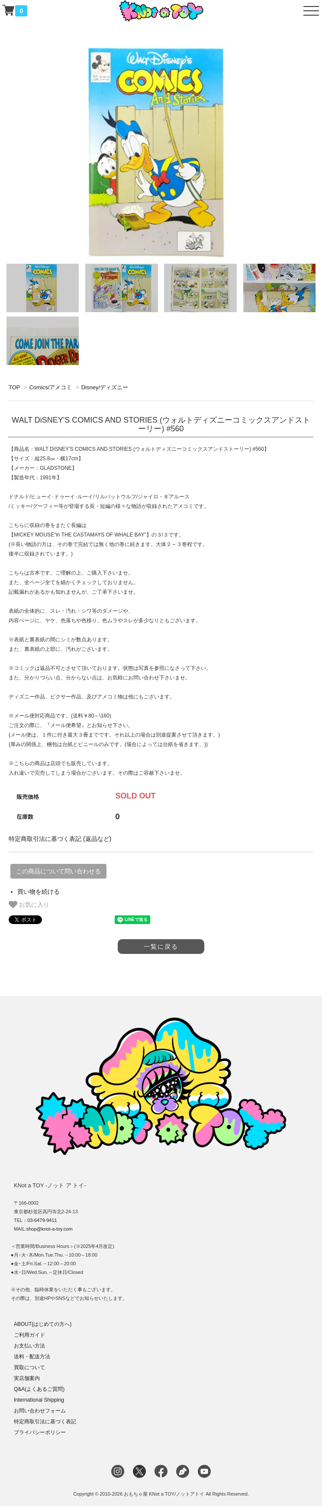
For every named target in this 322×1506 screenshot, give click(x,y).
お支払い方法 (29, 1346)
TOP (14, 387)
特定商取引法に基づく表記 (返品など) (60, 838)
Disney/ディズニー (104, 387)
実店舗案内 (27, 1378)
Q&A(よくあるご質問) (39, 1389)
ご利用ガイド (29, 1335)
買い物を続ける (38, 891)
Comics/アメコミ (50, 387)
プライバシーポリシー (40, 1432)
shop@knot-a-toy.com (49, 1228)
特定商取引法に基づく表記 (45, 1422)
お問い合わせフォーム (40, 1411)
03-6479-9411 (42, 1220)
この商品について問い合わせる (58, 871)
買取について (29, 1367)
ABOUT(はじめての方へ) (42, 1324)
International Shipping (39, 1400)
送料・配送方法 (32, 1357)
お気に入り (29, 904)
